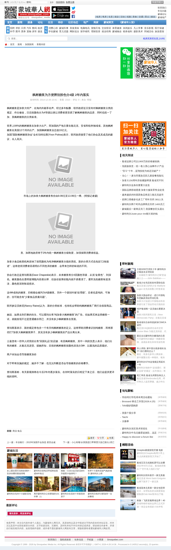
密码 (28, 2)
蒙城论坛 (162, 14)
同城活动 (148, 31)
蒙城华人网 (6, 44)
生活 (50, 22)
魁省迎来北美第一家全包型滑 (151, 488)
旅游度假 (159, 31)
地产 (85, 22)
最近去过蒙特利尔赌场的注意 (151, 336)
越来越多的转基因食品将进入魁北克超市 (143, 194)
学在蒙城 (53, 31)
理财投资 (95, 31)
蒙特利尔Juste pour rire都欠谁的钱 (140, 213)
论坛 (40, 22)
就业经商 (106, 31)
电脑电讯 (85, 28)
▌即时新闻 (126, 263)
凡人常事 (138, 28)
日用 (23, 28)
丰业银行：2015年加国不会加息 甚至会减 (35, 442)
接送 (153, 16)
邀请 (92, 438)
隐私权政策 (65, 539)
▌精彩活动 (126, 444)
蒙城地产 (162, 17)
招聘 (12, 28)
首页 (9, 22)
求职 (18, 28)
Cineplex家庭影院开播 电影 (150, 450)
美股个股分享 (129, 413)
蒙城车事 (63, 28)
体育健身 (117, 28)
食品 (19, 431)
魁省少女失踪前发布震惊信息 (151, 282)
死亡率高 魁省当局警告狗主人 (151, 375)
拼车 (34, 31)
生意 (110, 16)
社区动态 (73, 22)
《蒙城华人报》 (127, 22)
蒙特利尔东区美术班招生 (134, 428)
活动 (122, 16)
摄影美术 (138, 31)
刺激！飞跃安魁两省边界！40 (151, 500)
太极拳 (125, 421)
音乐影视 (148, 28)
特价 (60, 22)
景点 (147, 16)
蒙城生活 (12, 450)
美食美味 (74, 28)
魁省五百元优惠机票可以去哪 (151, 462)
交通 (141, 16)
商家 (96, 22)
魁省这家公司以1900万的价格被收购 (140, 161)
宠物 (29, 31)
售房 (104, 16)
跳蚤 (30, 22)
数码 (34, 28)
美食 (135, 16)
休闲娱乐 (127, 28)
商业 (15, 431)
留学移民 (85, 31)
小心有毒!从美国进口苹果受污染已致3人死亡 (93, 442)
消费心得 (53, 28)
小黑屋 (100, 539)
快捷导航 (156, 2)
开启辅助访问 (165, 2)
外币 (12, 31)
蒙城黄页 (109, 22)
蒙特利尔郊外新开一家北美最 (151, 475)
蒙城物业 (117, 31)
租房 (98, 16)
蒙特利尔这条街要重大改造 (136, 185)
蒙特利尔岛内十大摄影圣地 (19, 494)
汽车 (29, 28)
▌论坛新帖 (126, 390)
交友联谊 (106, 28)
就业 (116, 16)
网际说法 (74, 31)
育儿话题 (63, 31)
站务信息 (79, 539)
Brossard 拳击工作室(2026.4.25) (138, 401)
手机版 (90, 539)
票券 (23, 31)
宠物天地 (95, 28)
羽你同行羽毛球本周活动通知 (137, 397)
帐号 (7, 2)
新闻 (19, 22)
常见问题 (162, 11)
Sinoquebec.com (115, 539)
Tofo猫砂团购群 (130, 405)
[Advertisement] (52, 69)
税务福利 (127, 31)
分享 (102, 438)
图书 (18, 31)
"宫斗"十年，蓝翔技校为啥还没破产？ (141, 171)
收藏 (111, 438)
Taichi (125, 417)
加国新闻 (29, 44)
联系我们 (162, 7)
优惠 (129, 16)
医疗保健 (159, 28)
